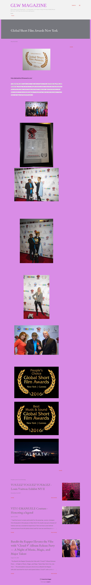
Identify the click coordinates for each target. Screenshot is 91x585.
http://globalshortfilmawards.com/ (21, 78)
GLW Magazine (29, 5)
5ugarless (48, 581)
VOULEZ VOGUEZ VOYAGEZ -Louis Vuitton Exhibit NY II (31, 487)
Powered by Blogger (45, 579)
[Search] (74, 5)
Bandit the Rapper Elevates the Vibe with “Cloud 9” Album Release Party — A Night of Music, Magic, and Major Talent (33, 547)
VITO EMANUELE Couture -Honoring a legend (29, 510)
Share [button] (71, 46)
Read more (54, 497)
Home (12, 15)
